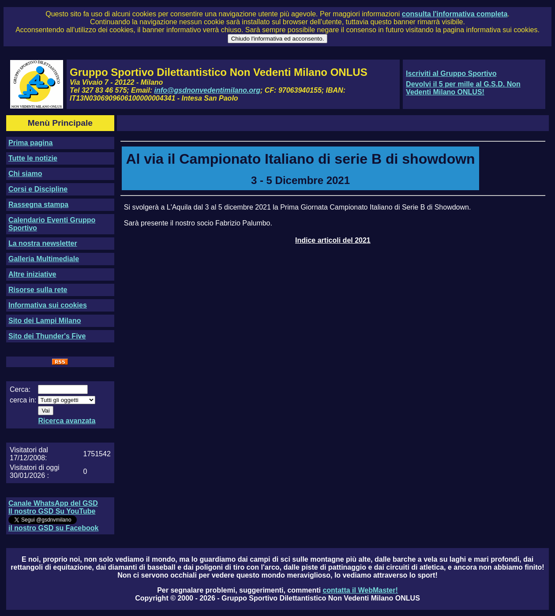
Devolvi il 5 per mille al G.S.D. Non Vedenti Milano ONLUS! (463, 88)
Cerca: (20, 389)
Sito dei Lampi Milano (44, 320)
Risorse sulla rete (37, 289)
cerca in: (23, 400)
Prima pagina (30, 142)
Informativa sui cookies (47, 305)
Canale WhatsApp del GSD (53, 503)
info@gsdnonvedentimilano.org (207, 90)
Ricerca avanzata (66, 420)
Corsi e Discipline (38, 189)
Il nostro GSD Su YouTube (51, 511)
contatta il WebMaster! (360, 590)
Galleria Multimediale (43, 259)
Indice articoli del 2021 (333, 240)
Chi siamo (25, 173)
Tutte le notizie (32, 158)
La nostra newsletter (42, 243)
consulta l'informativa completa (454, 14)
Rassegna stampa (38, 204)
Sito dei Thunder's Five (47, 336)
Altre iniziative (32, 274)
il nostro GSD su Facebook (53, 528)
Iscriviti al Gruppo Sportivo (451, 73)
